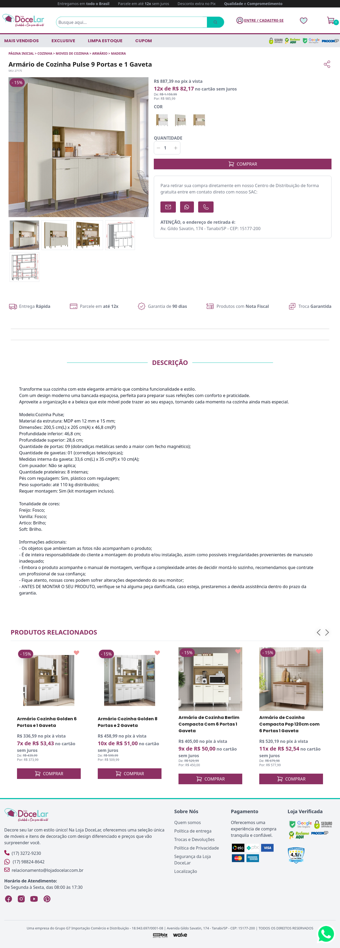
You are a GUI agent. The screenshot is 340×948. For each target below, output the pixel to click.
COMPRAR (242, 164)
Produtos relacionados (54, 632)
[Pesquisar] (208, 22)
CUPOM (143, 41)
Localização (185, 871)
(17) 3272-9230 (22, 853)
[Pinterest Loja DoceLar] (46, 899)
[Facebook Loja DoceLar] (8, 899)
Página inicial (21, 53)
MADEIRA (118, 53)
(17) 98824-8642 (24, 862)
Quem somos (187, 822)
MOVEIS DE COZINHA (72, 53)
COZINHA (44, 53)
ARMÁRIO (100, 53)
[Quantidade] (167, 148)
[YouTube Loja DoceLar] (34, 899)
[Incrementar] (175, 148)
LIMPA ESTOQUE (105, 41)
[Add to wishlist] (76, 653)
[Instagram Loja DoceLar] (21, 899)
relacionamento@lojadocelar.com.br (43, 870)
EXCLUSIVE (63, 41)
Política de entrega (192, 831)
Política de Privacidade (196, 848)
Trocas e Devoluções (194, 839)
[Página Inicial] (23, 20)
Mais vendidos (21, 41)
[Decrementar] (158, 148)
